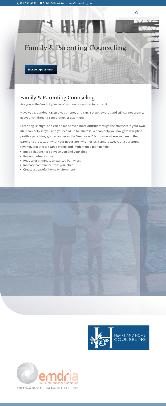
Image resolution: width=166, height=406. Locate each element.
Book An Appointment (40, 70)
